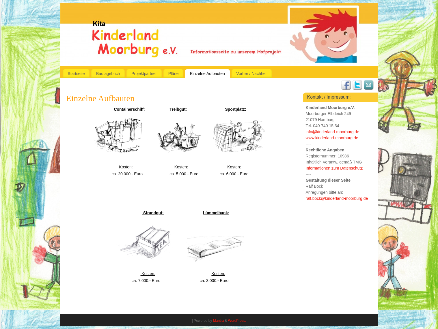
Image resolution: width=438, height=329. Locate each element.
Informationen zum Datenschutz (334, 168)
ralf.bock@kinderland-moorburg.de (337, 198)
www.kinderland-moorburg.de (332, 138)
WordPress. (237, 321)
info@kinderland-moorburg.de (332, 131)
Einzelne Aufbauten (207, 73)
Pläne (173, 73)
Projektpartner (144, 73)
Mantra (218, 321)
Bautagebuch (108, 73)
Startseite (76, 73)
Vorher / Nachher (251, 73)
